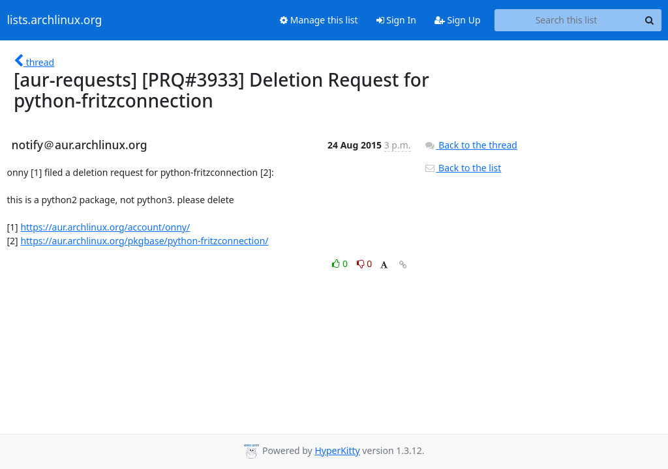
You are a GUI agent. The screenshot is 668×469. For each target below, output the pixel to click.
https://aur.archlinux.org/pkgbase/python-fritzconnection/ (144, 240)
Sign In (396, 20)
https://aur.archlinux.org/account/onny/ (105, 227)
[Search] (649, 20)
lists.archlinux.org (54, 20)
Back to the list (462, 168)
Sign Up (457, 20)
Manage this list (319, 20)
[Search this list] (566, 20)
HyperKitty (336, 450)
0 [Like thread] (341, 263)
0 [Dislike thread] (364, 263)
